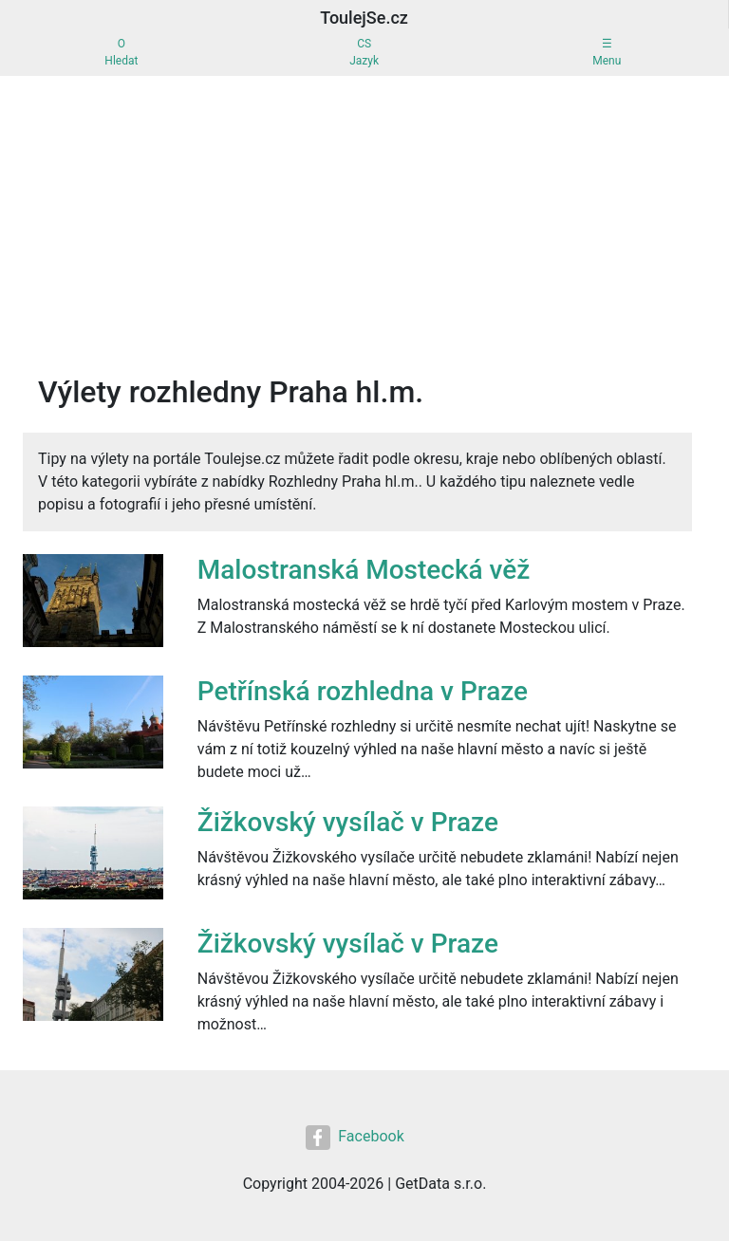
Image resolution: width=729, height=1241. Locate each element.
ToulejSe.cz (364, 18)
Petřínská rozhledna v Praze (362, 691)
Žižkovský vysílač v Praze (347, 822)
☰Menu (606, 52)
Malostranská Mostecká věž (364, 569)
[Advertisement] (364, 218)
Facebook (354, 1137)
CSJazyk (364, 52)
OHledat (121, 52)
